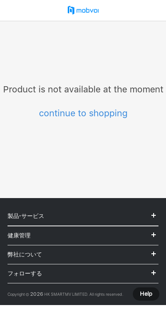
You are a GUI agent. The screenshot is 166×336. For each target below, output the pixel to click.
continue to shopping (83, 113)
